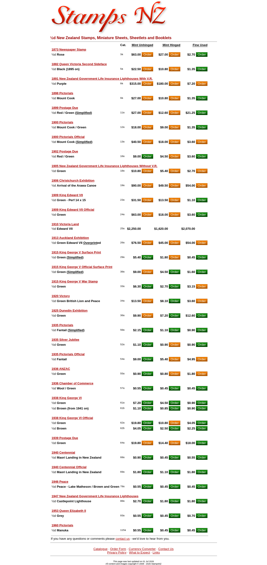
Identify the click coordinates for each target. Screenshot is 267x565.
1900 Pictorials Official (68, 137)
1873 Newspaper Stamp (69, 49)
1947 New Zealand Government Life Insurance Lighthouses (95, 496)
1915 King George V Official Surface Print (82, 267)
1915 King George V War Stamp (75, 281)
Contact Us (166, 549)
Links (156, 552)
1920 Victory (61, 296)
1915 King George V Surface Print (76, 252)
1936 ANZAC (61, 369)
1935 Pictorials (62, 325)
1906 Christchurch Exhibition (73, 180)
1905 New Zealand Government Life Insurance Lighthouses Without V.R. (104, 166)
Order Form (118, 549)
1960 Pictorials (62, 525)
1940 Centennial (63, 452)
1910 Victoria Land (65, 224)
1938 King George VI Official (72, 418)
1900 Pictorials (62, 122)
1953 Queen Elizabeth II (69, 511)
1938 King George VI (67, 398)
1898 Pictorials (62, 93)
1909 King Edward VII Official (73, 209)
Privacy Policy (116, 552)
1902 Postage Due (65, 151)
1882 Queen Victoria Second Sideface (79, 64)
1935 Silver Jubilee (65, 339)
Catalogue (100, 549)
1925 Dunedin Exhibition (70, 310)
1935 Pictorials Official (68, 354)
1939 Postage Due (65, 438)
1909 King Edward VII (67, 195)
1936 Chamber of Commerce (73, 383)
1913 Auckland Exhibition (70, 238)
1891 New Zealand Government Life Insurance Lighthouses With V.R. (102, 78)
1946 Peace (60, 481)
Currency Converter (142, 549)
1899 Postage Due (65, 108)
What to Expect (139, 552)
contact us (123, 538)
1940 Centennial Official (69, 467)
